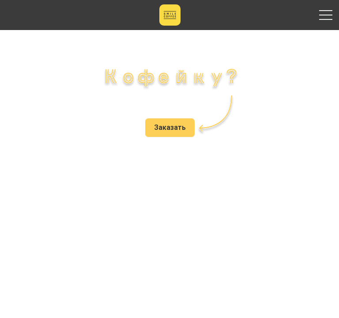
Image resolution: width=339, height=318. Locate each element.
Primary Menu (325, 15)
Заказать (170, 127)
